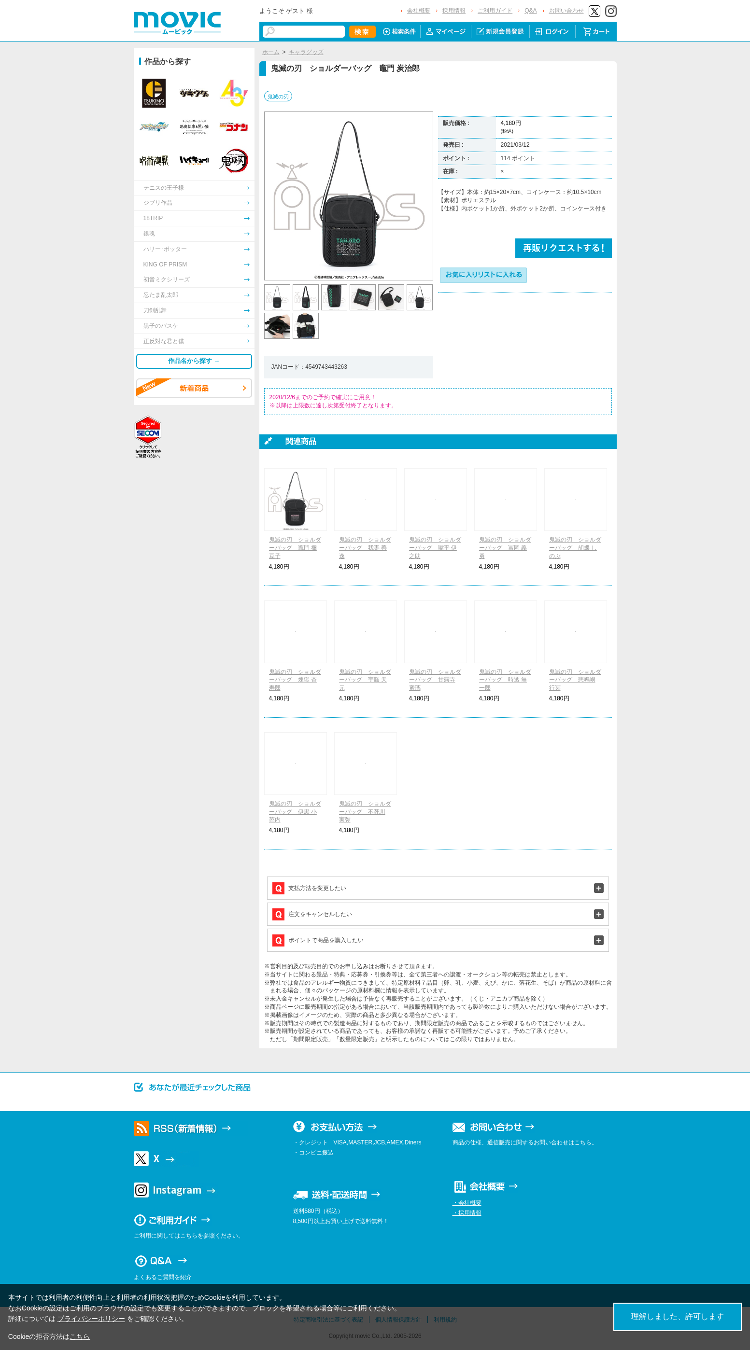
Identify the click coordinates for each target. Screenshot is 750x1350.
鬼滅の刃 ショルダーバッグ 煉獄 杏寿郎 (295, 680)
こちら (80, 1336)
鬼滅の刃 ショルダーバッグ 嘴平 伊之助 (435, 547)
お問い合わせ (566, 10)
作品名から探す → (194, 360)
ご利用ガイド (495, 10)
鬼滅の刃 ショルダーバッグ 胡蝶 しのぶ (575, 547)
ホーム (271, 52)
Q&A (530, 10)
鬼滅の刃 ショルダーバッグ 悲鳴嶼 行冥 (575, 680)
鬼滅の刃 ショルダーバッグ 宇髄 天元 (365, 680)
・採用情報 (467, 1213)
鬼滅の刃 (278, 96)
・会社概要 (467, 1202)
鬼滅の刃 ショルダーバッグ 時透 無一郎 (505, 680)
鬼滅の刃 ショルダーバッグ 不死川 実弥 (365, 811)
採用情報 (454, 10)
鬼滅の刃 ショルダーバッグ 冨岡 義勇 (505, 547)
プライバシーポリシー (91, 1318)
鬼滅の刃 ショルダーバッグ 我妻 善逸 (365, 547)
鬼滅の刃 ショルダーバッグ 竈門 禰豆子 (295, 547)
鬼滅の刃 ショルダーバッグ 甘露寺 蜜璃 (435, 680)
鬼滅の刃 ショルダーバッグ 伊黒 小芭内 (295, 811)
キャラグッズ (306, 52)
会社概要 (418, 10)
